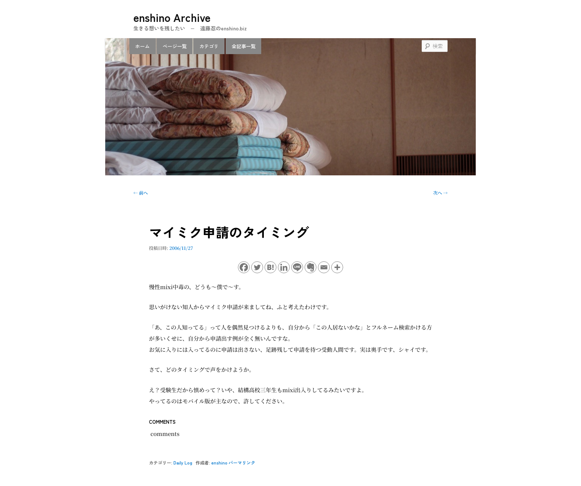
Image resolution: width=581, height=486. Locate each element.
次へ (440, 192)
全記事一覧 (244, 46)
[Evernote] (310, 267)
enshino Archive (171, 17)
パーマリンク (242, 462)
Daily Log (182, 462)
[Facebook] (244, 267)
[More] (337, 267)
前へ (140, 192)
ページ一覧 (175, 46)
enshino (219, 462)
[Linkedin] (284, 267)
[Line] (297, 267)
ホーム (142, 46)
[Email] (324, 267)
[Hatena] (270, 267)
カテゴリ (209, 46)
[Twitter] (257, 267)
